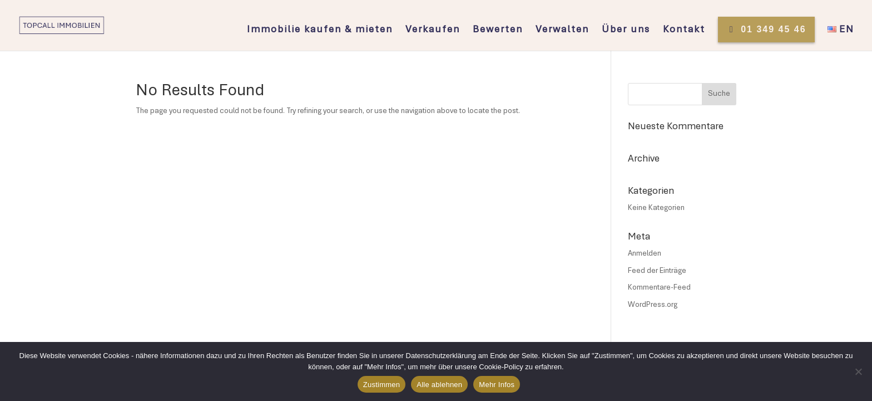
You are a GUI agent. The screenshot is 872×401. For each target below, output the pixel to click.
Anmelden (644, 254)
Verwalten (562, 30)
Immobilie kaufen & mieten (320, 30)
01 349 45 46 (766, 29)
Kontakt (684, 30)
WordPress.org (652, 305)
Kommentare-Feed (659, 288)
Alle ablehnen (439, 384)
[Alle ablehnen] (858, 371)
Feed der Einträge (657, 271)
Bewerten (498, 30)
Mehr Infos (496, 384)
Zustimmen (381, 384)
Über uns (626, 30)
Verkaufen (432, 30)
